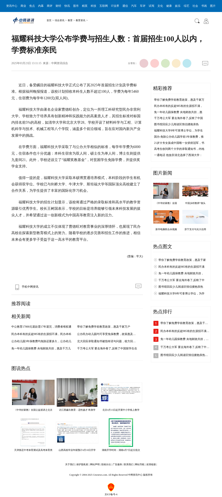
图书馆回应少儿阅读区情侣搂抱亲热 (176, 124)
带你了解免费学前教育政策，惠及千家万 (179, 99)
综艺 (186, 5)
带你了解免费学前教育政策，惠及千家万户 (103, 326)
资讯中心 (11, 5)
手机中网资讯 (25, 286)
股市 (76, 5)
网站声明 (95, 464)
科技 (93, 5)
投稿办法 (106, 464)
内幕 (41, 5)
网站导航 (139, 464)
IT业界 (115, 5)
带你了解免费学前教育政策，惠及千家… (185, 323)
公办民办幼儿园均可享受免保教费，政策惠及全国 (108, 334)
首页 (49, 20)
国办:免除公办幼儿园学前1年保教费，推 (179, 136)
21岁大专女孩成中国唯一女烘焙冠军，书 (179, 142)
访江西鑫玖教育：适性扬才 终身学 (77, 410)
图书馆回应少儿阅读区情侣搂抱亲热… (184, 355)
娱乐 (178, 5)
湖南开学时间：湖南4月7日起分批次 (121, 450)
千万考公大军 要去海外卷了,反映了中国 (178, 118)
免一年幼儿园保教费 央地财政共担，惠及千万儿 (41, 348)
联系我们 (128, 464)
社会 (195, 5)
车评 (142, 5)
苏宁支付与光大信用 (195, 229)
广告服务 (117, 464)
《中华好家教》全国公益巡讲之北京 (33, 410)
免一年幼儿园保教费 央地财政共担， (181, 273)
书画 (204, 5)
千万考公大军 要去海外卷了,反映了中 (181, 280)
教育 (70, 20)
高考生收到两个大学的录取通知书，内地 (179, 148)
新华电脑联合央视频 (166, 229)
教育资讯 (80, 20)
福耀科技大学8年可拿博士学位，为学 (181, 293)
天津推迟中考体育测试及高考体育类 (33, 450)
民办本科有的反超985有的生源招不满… (184, 331)
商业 (23, 5)
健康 (169, 5)
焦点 (32, 5)
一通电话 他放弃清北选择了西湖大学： (178, 155)
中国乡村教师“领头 (195, 203)
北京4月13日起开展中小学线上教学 (120, 410)
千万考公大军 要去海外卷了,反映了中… (184, 347)
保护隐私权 (82, 464)
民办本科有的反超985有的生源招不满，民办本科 (41, 334)
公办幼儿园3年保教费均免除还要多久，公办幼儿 (41, 341)
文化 (160, 5)
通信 (125, 5)
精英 (84, 5)
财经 (58, 5)
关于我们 (70, 464)
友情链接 (151, 464)
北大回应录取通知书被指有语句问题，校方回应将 (108, 341)
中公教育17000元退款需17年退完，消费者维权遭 (41, 326)
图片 (213, 5)
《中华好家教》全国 (166, 203)
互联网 (103, 5)
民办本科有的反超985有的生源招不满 (181, 266)
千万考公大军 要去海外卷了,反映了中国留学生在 (107, 348)
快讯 (67, 5)
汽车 (134, 5)
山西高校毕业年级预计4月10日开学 (77, 450)
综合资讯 (59, 20)
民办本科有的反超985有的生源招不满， (178, 105)
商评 (49, 5)
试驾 (151, 5)
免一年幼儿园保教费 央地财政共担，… (184, 339)
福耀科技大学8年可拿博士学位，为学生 (178, 130)
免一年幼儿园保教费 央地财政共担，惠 (178, 112)
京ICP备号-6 (111, 494)
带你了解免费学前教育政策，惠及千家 (182, 259)
